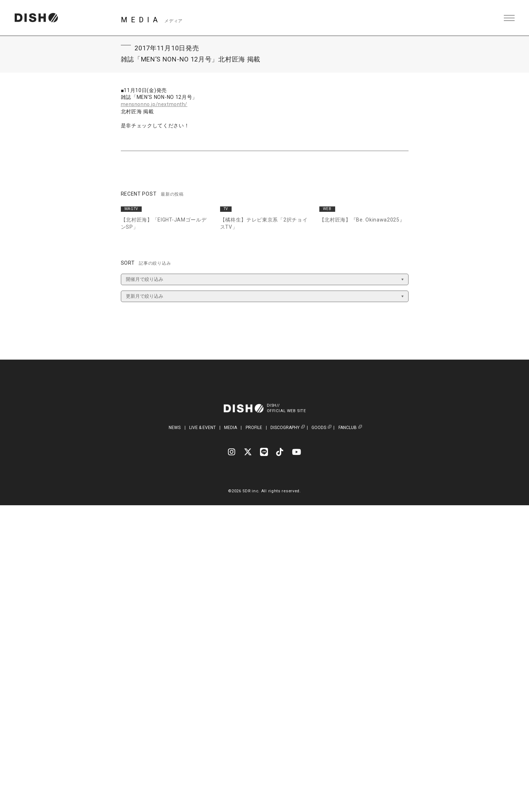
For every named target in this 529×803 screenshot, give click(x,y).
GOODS (318, 428)
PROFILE (254, 427)
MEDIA (230, 427)
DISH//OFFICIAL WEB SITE (287, 408)
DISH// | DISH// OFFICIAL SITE (37, 18)
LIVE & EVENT (202, 427)
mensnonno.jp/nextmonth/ (154, 104)
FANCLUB (347, 428)
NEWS (175, 427)
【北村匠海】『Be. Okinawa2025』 (362, 220)
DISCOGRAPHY (285, 428)
